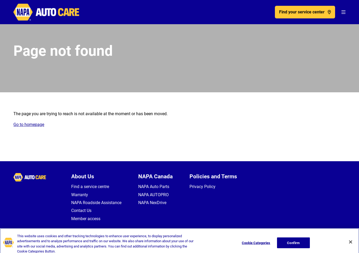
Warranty (79, 194)
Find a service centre (90, 186)
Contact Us (81, 210)
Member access (85, 218)
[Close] (350, 245)
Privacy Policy (202, 186)
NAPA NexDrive (152, 202)
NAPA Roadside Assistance (96, 202)
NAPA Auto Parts (153, 186)
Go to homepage (28, 124)
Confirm (293, 246)
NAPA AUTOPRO (153, 194)
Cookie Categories (256, 246)
